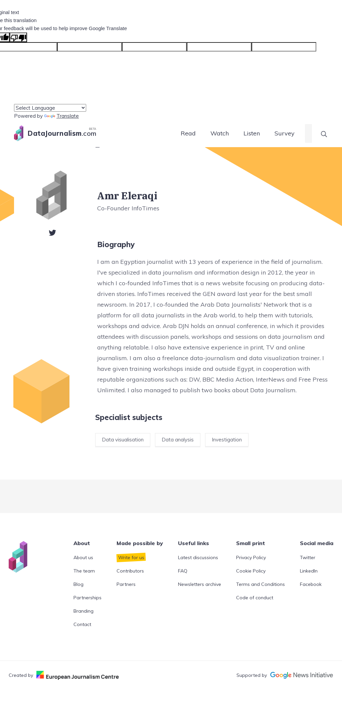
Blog (78, 584)
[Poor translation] (18, 37)
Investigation (227, 439)
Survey (285, 133)
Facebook (311, 584)
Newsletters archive (199, 584)
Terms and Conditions (260, 584)
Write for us (131, 557)
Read (188, 133)
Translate (61, 116)
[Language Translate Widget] (50, 108)
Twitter (307, 557)
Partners (126, 584)
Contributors (130, 571)
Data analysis (178, 439)
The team (84, 571)
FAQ (182, 571)
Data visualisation (123, 439)
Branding (83, 611)
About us (83, 557)
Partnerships (87, 598)
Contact (82, 624)
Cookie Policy (251, 571)
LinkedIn (309, 571)
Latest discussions (198, 557)
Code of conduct (254, 598)
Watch (219, 133)
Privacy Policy (251, 557)
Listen (251, 133)
